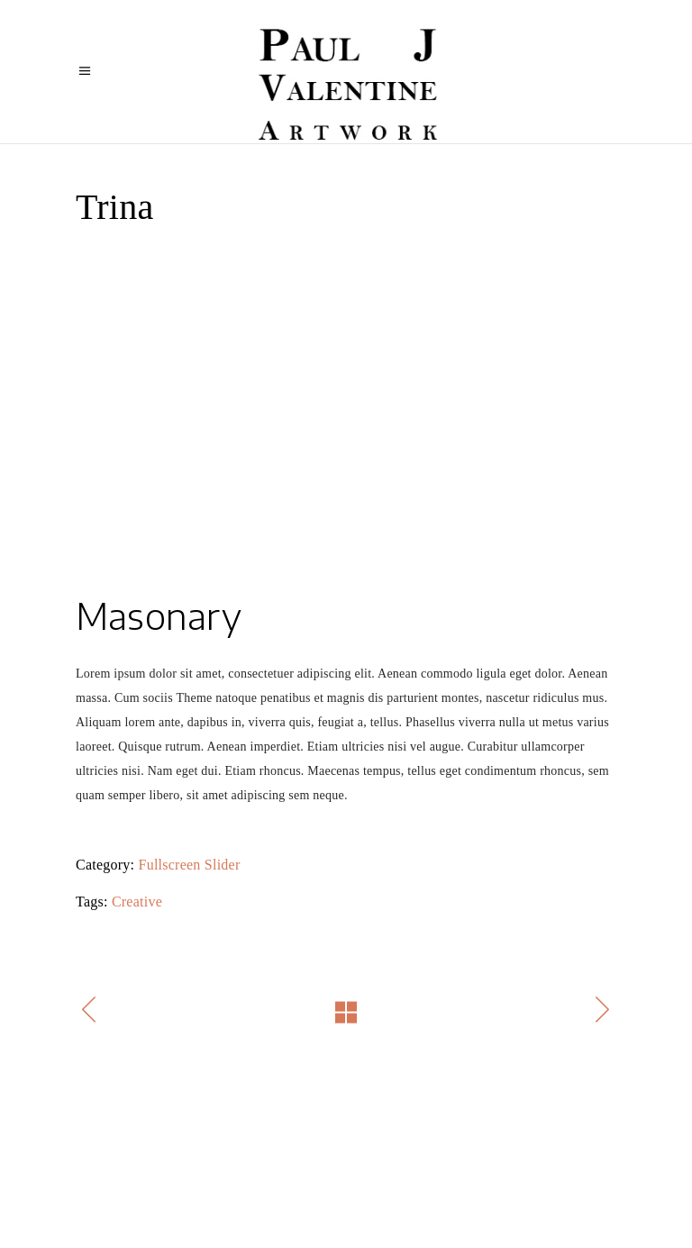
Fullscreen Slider (190, 864)
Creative (137, 901)
